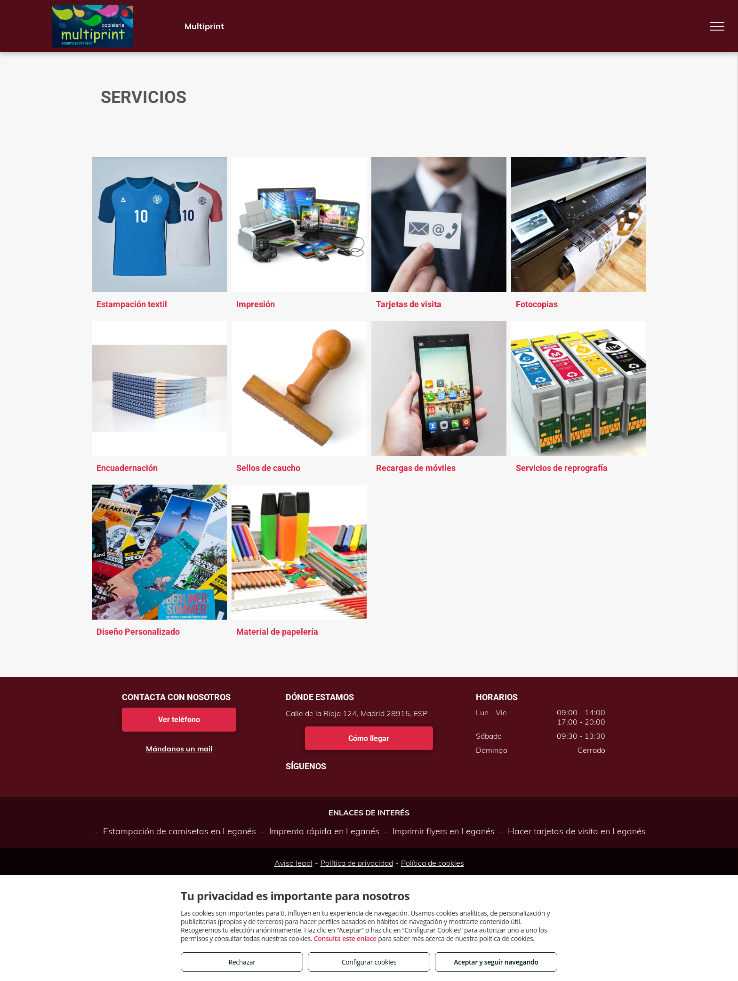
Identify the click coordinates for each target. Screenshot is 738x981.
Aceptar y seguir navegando (496, 961)
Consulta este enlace (345, 938)
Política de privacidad (357, 863)
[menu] (717, 26)
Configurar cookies (369, 961)
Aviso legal (293, 863)
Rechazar (241, 961)
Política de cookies (432, 863)
